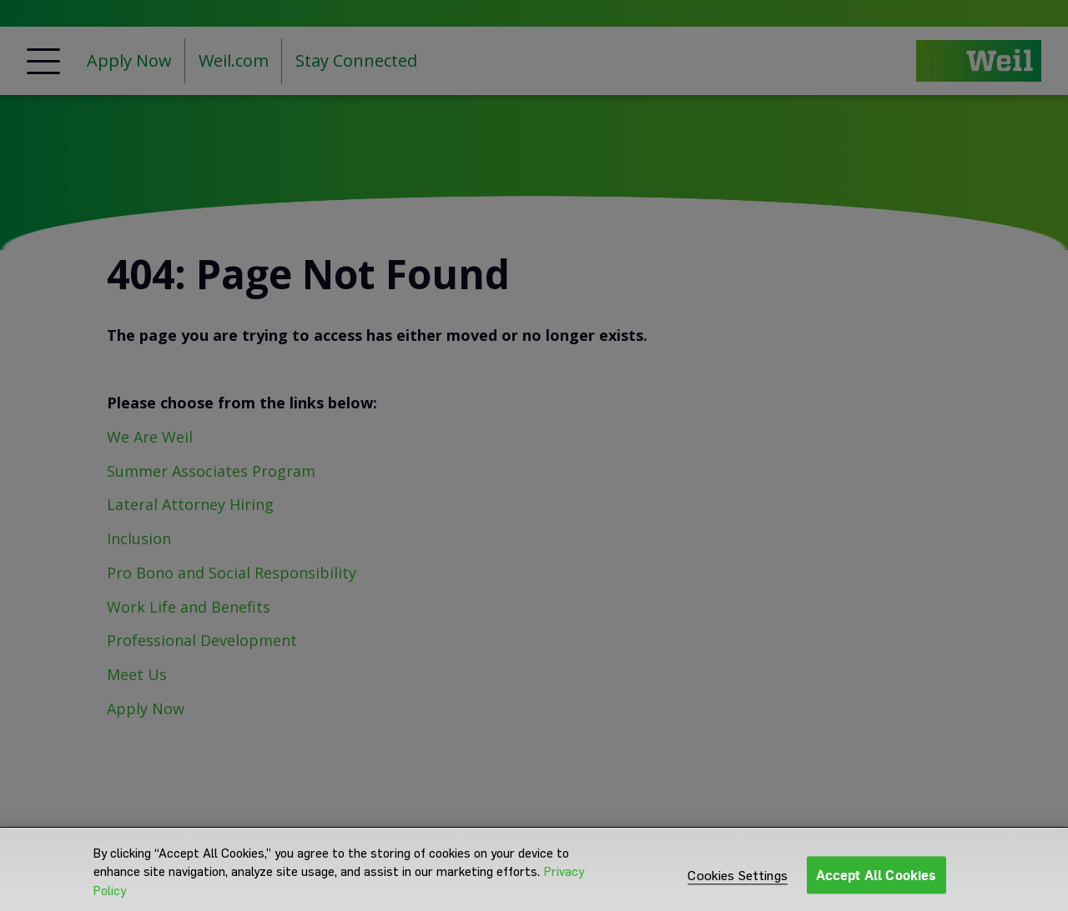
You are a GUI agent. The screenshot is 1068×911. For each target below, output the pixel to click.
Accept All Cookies (876, 883)
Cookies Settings (738, 884)
